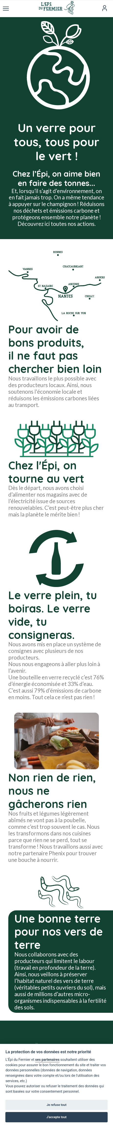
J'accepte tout (56, 1117)
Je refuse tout (57, 1105)
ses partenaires (47, 1060)
